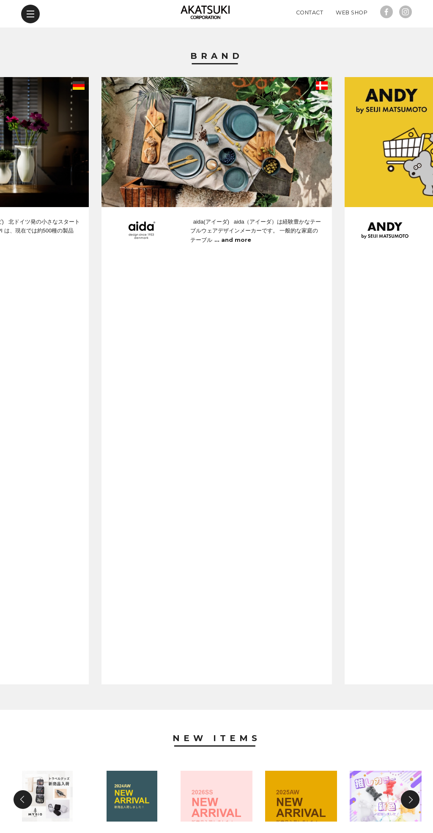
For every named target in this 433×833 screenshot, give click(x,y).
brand (53, 784)
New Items (217, 335)
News (216, 535)
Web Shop (351, 40)
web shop (325, 784)
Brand (216, 84)
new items (102, 784)
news (149, 784)
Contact (309, 40)
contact (272, 784)
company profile (208, 784)
